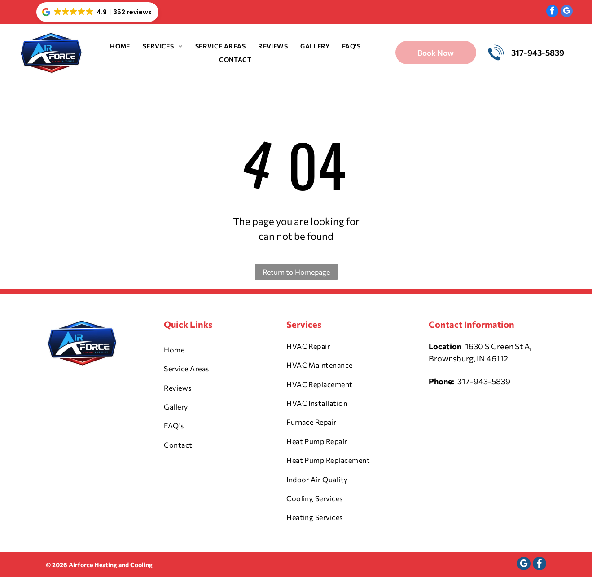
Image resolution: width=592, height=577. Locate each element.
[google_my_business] (567, 12)
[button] (97, 12)
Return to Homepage (296, 272)
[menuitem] (120, 46)
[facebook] (552, 12)
